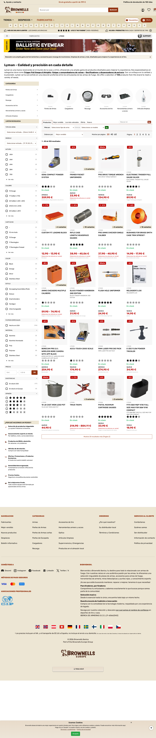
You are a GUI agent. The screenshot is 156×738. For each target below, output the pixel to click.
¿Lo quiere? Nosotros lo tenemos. (19, 428)
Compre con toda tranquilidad (18, 451)
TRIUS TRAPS (76, 405)
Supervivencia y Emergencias (71, 543)
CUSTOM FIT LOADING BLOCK (54, 233)
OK (34, 372)
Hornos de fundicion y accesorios (50, 430)
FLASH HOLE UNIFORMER (109, 291)
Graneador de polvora (132, 372)
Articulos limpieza (66, 538)
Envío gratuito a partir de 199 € (72, 2)
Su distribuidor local (107, 527)
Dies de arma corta (103, 372)
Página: (129, 135)
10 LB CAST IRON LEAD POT (53, 405)
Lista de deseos (149, 10)
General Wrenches (103, 200)
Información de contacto (144, 538)
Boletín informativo (9, 543)
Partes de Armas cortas (42, 533)
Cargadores (37, 543)
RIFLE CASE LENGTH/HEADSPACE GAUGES (79, 235)
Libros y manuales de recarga (78, 316)
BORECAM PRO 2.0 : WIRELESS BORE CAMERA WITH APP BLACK (53, 351)
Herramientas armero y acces (71, 527)
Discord (6, 571)
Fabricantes (44, 20)
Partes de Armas (39, 527)
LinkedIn (48, 570)
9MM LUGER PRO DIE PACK (109, 349)
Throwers (72, 430)
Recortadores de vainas (133, 258)
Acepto (75, 734)
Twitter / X (63, 570)
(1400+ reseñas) (84, 30)
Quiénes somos (140, 527)
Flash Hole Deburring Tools (105, 316)
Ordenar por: (48, 134)
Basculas (72, 372)
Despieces (24, 20)
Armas (35, 522)
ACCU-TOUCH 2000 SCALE (81, 349)
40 (112, 134)
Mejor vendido (7, 527)
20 (108, 134)
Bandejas (44, 258)
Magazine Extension (132, 430)
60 (115, 134)
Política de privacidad (143, 543)
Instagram (20, 570)
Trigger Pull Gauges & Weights (37, 72)
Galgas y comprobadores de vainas (68, 72)
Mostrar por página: (99, 134)
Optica (61, 533)
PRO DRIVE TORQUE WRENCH (111, 175)
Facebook (34, 570)
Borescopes (45, 372)
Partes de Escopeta (40, 538)
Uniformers (73, 200)
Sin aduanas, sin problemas (17, 443)
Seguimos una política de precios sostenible (23, 477)
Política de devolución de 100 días (138, 2)
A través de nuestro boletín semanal (20, 460)
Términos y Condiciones (109, 533)
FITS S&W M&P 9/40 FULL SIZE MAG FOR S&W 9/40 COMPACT (138, 407)
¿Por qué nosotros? (107, 522)
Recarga (35, 548)
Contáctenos (139, 522)
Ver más (10, 179)
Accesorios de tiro (66, 522)
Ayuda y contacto (12, 2)
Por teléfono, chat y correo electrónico (20, 436)
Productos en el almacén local (71, 548)
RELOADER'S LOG (134, 291)
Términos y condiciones (67, 729)
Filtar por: (47, 127)
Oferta (148, 20)
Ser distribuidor (140, 533)
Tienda (7, 20)
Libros (128, 316)
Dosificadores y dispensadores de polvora (105, 72)
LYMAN (44, 172)
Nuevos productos (9, 533)
